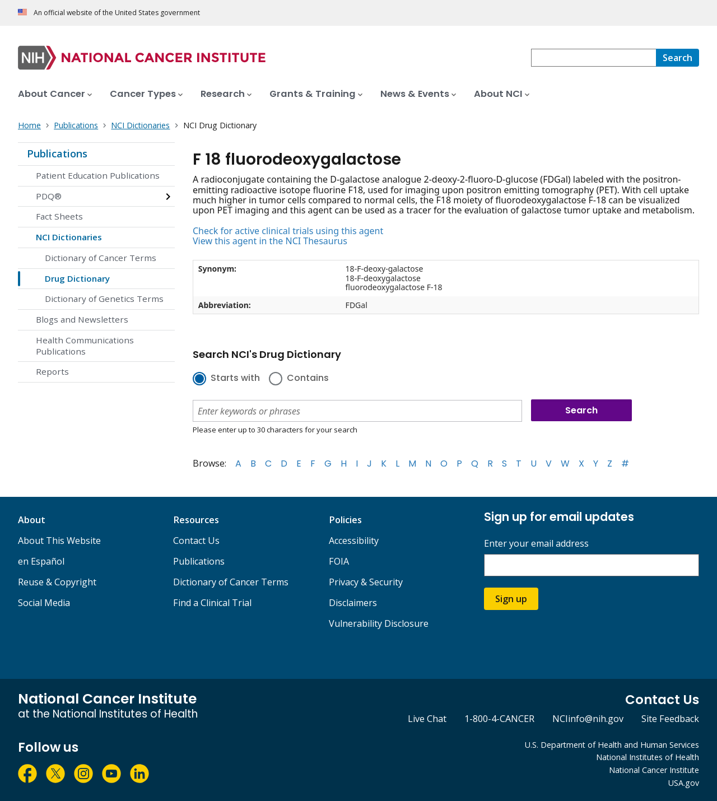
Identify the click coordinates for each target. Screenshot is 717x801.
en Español (41, 561)
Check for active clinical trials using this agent (288, 231)
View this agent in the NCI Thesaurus (270, 241)
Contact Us (196, 540)
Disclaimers (353, 603)
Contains (308, 378)
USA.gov (683, 782)
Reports (52, 371)
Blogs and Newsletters (82, 319)
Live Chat (427, 718)
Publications (57, 153)
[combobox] (593, 58)
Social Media (44, 603)
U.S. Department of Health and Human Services (612, 744)
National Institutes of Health (647, 757)
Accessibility (354, 540)
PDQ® (49, 196)
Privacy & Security (366, 582)
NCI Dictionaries (69, 237)
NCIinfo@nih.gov (587, 718)
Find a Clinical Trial (212, 603)
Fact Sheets (59, 216)
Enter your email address (536, 543)
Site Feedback (670, 718)
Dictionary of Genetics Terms (104, 298)
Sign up (511, 599)
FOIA (339, 561)
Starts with (235, 378)
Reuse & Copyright (57, 582)
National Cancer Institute (654, 770)
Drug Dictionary (77, 278)
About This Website (59, 540)
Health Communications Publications (85, 345)
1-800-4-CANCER (499, 718)
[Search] (677, 58)
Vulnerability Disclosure (379, 623)
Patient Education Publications (98, 175)
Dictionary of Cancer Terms (100, 257)
